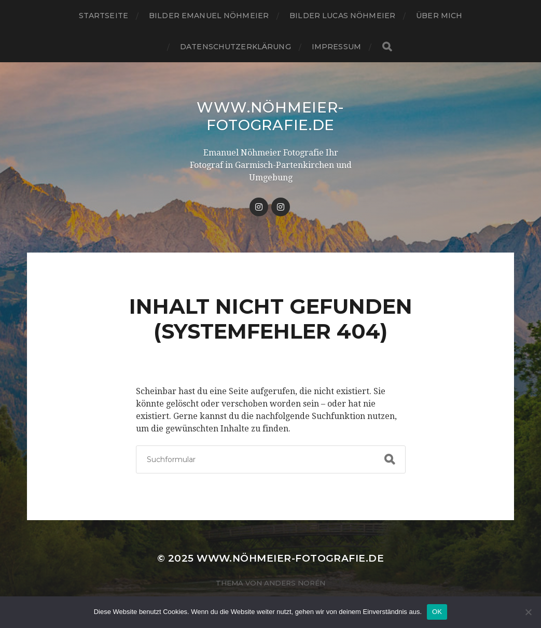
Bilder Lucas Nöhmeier (342, 15)
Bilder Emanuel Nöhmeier (209, 15)
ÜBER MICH (439, 15)
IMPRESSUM (336, 46)
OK (437, 612)
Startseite (103, 15)
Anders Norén (294, 583)
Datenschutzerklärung (235, 46)
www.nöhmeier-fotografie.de (270, 116)
